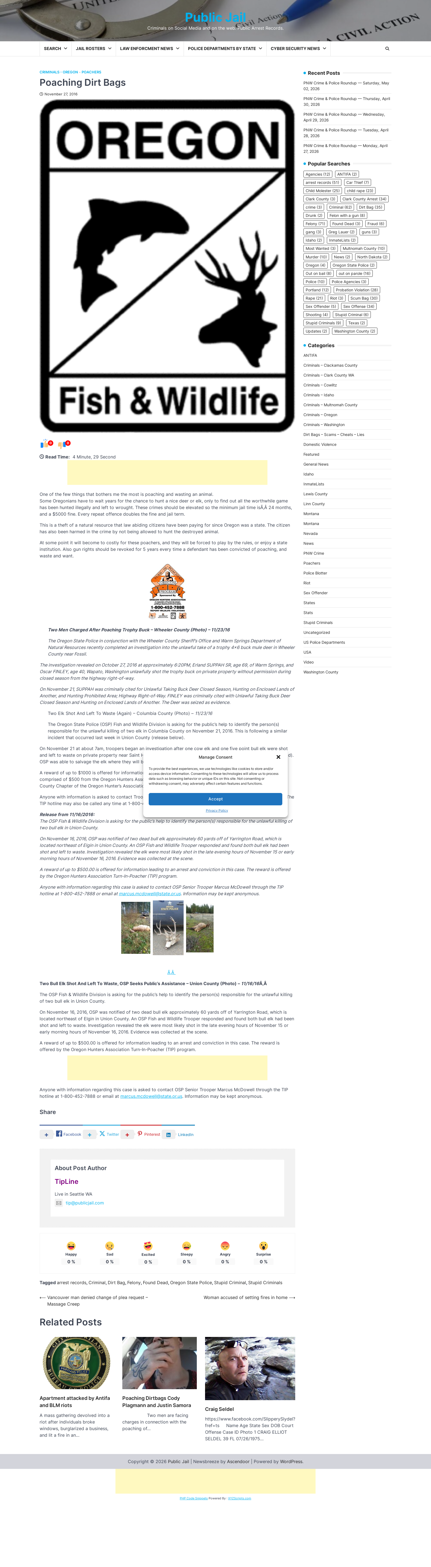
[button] (279, 757)
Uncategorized (316, 632)
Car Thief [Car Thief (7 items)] (357, 182)
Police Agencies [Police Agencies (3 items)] (349, 281)
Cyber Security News (295, 48)
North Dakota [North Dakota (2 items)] (372, 257)
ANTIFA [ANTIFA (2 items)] (347, 174)
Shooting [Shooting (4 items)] (317, 314)
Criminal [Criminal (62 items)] (340, 207)
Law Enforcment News (146, 48)
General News (315, 464)
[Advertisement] (167, 472)
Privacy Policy (217, 810)
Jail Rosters (90, 48)
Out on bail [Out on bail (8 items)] (318, 273)
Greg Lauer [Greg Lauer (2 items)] (341, 232)
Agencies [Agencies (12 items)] (318, 174)
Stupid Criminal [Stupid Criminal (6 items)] (352, 314)
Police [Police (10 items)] (315, 281)
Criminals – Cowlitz (320, 385)
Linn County (314, 503)
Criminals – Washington (324, 424)
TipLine (66, 1181)
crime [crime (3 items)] (314, 207)
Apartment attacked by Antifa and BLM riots (75, 1442)
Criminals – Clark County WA (328, 375)
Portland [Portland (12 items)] (317, 290)
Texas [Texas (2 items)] (356, 322)
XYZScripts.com (239, 1564)
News (308, 543)
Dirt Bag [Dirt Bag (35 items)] (370, 207)
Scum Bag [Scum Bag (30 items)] (364, 298)
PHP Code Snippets (194, 1564)
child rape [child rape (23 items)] (360, 190)
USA (307, 652)
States (309, 602)
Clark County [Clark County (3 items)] (320, 199)
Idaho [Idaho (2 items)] (314, 240)
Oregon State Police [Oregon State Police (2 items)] (354, 265)
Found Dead (155, 1301)
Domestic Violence (319, 444)
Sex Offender (315, 592)
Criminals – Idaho (318, 395)
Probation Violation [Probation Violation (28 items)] (357, 290)
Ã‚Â (171, 972)
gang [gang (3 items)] (313, 232)
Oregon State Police (191, 1301)
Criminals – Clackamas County (330, 365)
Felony (134, 1301)
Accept (215, 799)
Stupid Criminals (265, 1301)
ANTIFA (310, 355)
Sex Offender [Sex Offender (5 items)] (321, 306)
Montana (311, 513)
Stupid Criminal (230, 1301)
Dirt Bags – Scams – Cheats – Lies (333, 434)
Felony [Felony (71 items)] (315, 223)
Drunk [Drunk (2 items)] (314, 215)
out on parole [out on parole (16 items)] (355, 273)
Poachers (91, 72)
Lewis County (315, 493)
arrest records (71, 1301)
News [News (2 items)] (342, 257)
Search (52, 48)
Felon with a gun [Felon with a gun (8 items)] (347, 215)
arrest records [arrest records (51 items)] (322, 182)
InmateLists (313, 484)
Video (308, 662)
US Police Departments (324, 642)
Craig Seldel (219, 1454)
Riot (306, 583)
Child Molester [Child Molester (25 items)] (323, 190)
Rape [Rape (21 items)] (314, 298)
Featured (311, 454)
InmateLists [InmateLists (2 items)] (342, 240)
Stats (308, 612)
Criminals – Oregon (320, 414)
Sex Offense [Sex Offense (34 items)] (358, 306)
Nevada (310, 533)
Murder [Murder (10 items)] (316, 257)
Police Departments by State (222, 48)
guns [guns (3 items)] (369, 232)
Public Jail (215, 17)
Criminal (97, 1301)
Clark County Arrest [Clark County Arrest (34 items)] (364, 199)
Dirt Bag (116, 1301)
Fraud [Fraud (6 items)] (376, 223)
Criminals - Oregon (59, 72)
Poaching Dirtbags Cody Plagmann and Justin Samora (156, 1477)
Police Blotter (315, 573)
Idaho (308, 474)
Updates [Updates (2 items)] (316, 331)
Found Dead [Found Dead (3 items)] (346, 223)
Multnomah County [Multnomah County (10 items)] (364, 248)
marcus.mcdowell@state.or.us (150, 893)
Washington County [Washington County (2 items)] (354, 331)
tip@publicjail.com (79, 1203)
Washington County (320, 672)
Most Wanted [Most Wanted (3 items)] (321, 248)
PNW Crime (313, 553)
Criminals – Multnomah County (330, 404)
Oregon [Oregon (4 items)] (315, 265)
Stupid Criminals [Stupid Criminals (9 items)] (323, 322)
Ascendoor (238, 1527)
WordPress (291, 1527)
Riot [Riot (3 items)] (336, 298)
